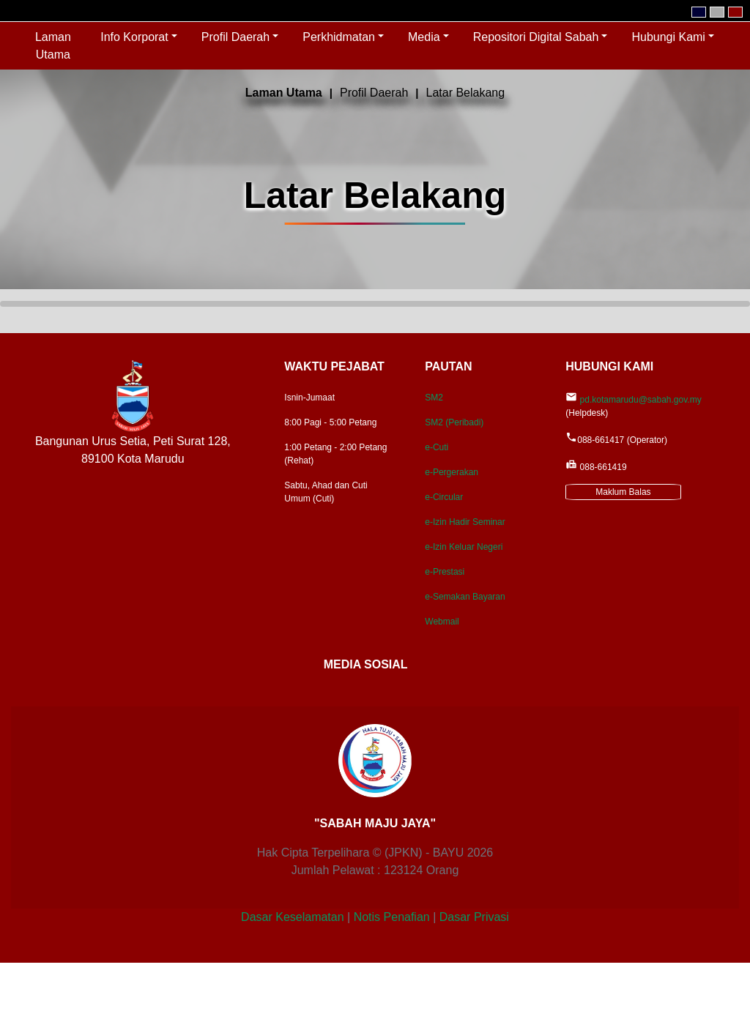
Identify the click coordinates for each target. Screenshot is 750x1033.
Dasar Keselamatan (292, 917)
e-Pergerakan (451, 472)
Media (424, 37)
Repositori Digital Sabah (536, 37)
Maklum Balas (622, 492)
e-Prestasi (444, 572)
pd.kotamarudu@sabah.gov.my (641, 400)
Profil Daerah (235, 37)
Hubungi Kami (668, 37)
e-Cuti (436, 447)
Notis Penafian (392, 917)
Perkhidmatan (338, 37)
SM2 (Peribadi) (454, 422)
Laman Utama (58, 46)
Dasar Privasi (474, 917)
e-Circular (444, 497)
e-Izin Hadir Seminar (465, 522)
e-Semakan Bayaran (465, 597)
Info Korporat (134, 37)
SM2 (434, 397)
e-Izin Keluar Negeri (463, 547)
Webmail (441, 621)
